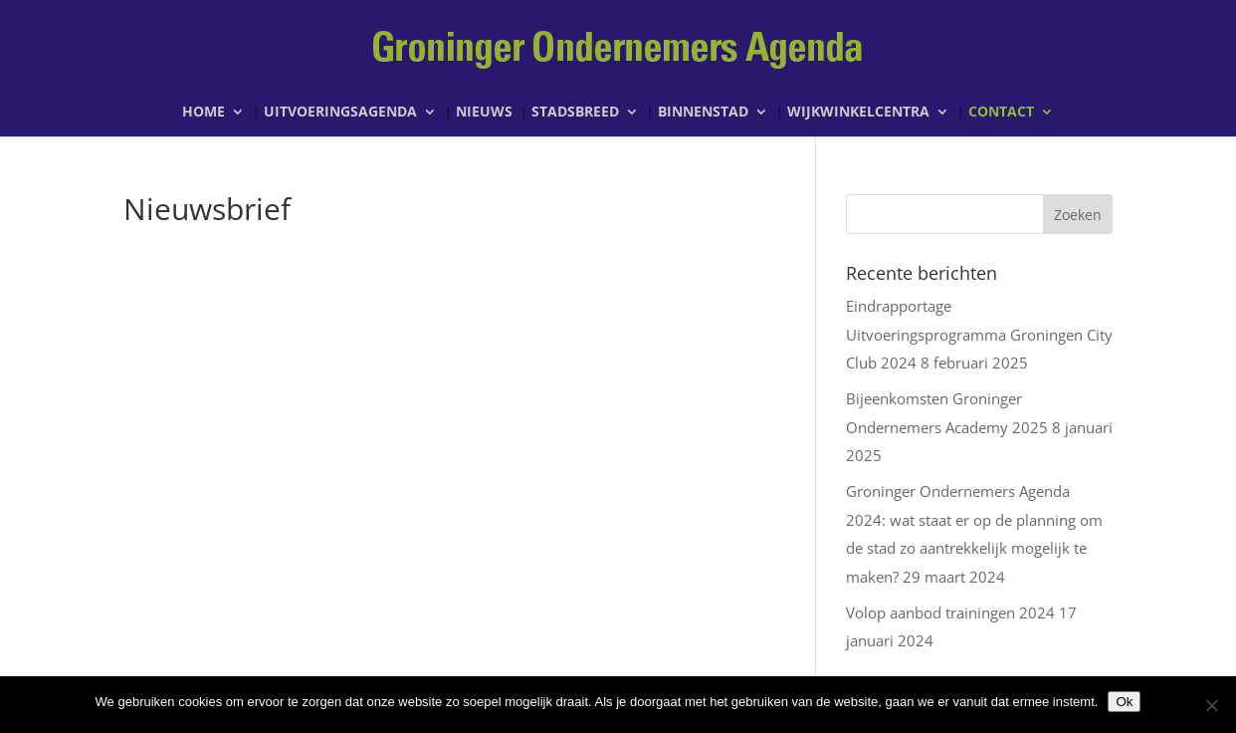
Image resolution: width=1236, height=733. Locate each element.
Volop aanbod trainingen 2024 (950, 612)
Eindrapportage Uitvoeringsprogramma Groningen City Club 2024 (979, 334)
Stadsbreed (575, 113)
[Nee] (1211, 705)
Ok (1124, 701)
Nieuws (484, 113)
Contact (1001, 113)
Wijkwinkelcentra (858, 113)
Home (203, 113)
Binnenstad (703, 113)
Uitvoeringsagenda (340, 113)
